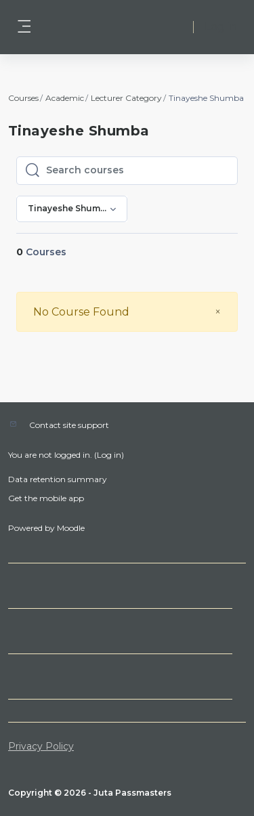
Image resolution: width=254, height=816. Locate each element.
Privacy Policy (41, 746)
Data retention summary (57, 479)
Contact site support (69, 425)
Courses (23, 98)
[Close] (217, 312)
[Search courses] (137, 171)
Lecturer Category (126, 98)
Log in (221, 26)
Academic (64, 98)
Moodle (71, 528)
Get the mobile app (46, 498)
